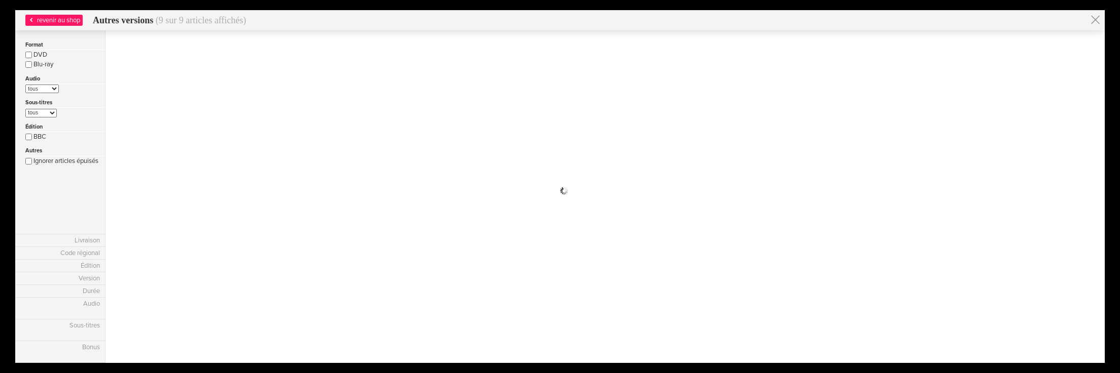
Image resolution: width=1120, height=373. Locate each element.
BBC (35, 137)
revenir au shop (53, 20)
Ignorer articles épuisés (61, 161)
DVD (36, 55)
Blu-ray (39, 64)
